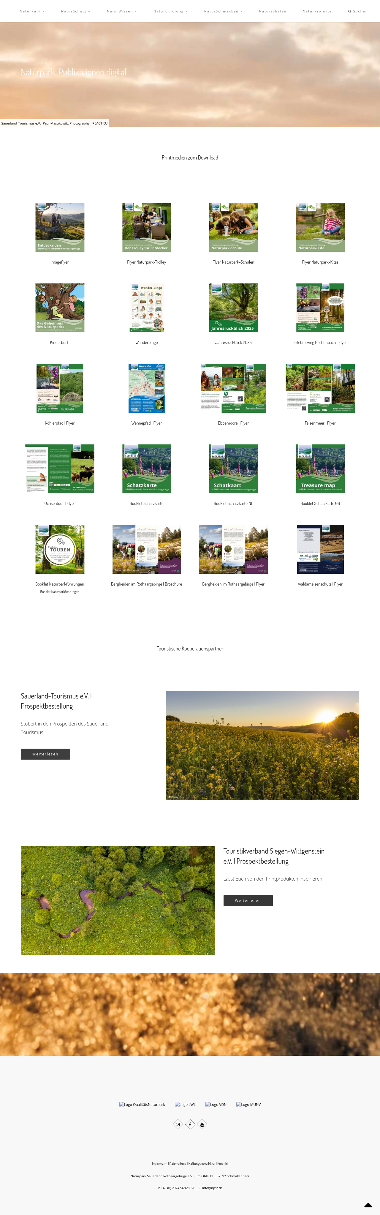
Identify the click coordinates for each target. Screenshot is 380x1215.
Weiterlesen (45, 754)
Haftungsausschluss (202, 1174)
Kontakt (222, 1174)
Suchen (358, 11)
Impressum (159, 1174)
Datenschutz (178, 1174)
